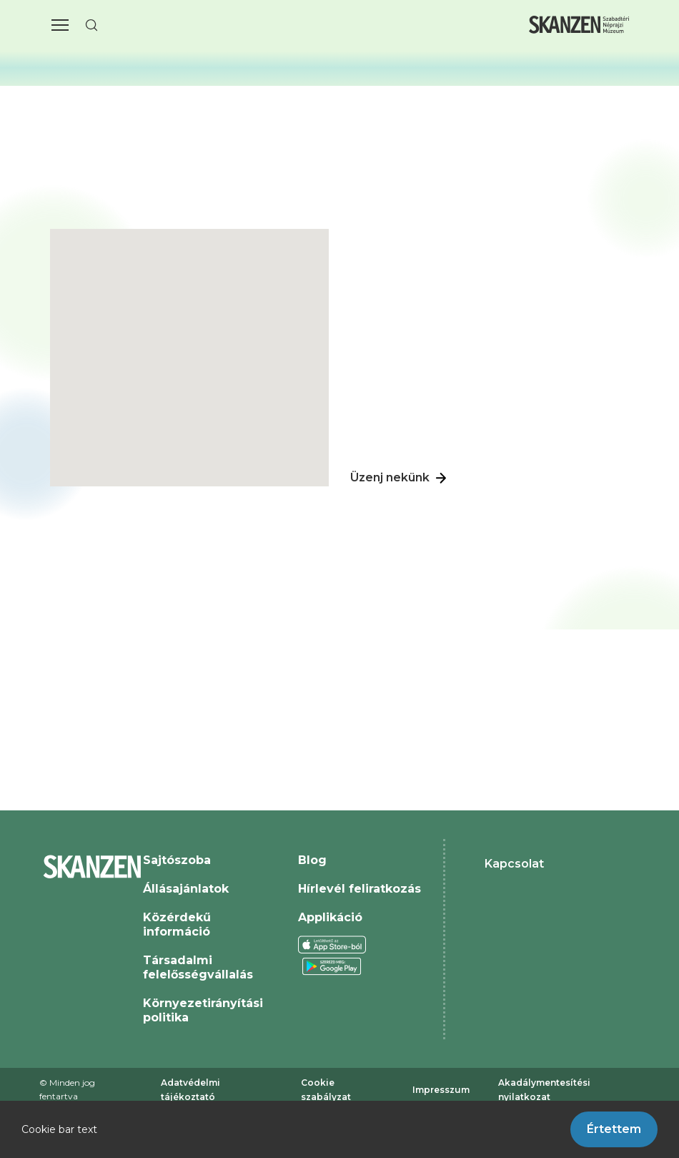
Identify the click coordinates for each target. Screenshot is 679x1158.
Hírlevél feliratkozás (359, 889)
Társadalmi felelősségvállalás (198, 967)
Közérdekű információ (177, 924)
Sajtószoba (177, 860)
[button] (60, 25)
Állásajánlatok (186, 889)
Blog (312, 860)
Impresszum (441, 1089)
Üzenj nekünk (400, 478)
